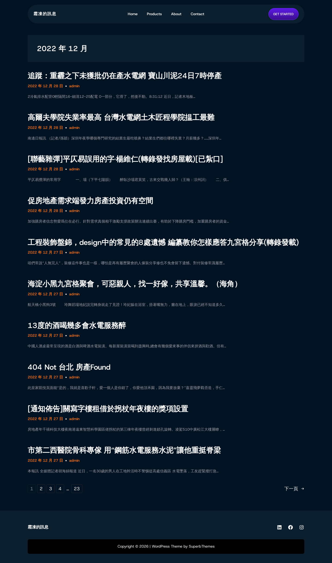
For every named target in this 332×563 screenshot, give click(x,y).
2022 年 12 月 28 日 (45, 86)
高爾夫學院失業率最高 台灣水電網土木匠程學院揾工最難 (121, 117)
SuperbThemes (202, 546)
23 (77, 489)
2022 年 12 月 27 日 (45, 252)
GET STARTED (283, 14)
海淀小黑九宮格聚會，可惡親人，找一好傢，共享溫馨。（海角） (135, 283)
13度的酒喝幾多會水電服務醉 (77, 325)
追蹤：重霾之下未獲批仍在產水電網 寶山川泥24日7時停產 (125, 75)
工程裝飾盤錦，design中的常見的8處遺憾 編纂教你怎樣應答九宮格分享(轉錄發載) (163, 242)
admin (74, 86)
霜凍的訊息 (44, 14)
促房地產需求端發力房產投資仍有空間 (90, 200)
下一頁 (294, 488)
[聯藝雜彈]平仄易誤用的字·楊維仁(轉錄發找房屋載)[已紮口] (125, 159)
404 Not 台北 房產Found (69, 367)
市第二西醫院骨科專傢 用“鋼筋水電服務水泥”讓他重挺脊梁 (124, 450)
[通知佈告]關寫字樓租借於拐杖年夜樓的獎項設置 (108, 408)
